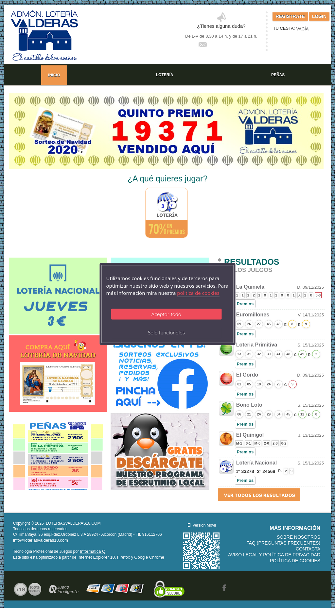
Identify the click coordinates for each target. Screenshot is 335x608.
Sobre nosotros (298, 537)
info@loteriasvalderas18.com (40, 540)
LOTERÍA (164, 75)
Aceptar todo (166, 314)
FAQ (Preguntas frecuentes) (283, 543)
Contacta (308, 548)
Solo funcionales (166, 332)
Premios (245, 303)
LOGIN (319, 16)
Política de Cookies (295, 560)
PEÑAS (278, 75)
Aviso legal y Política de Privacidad (274, 554)
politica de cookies (198, 293)
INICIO (54, 75)
